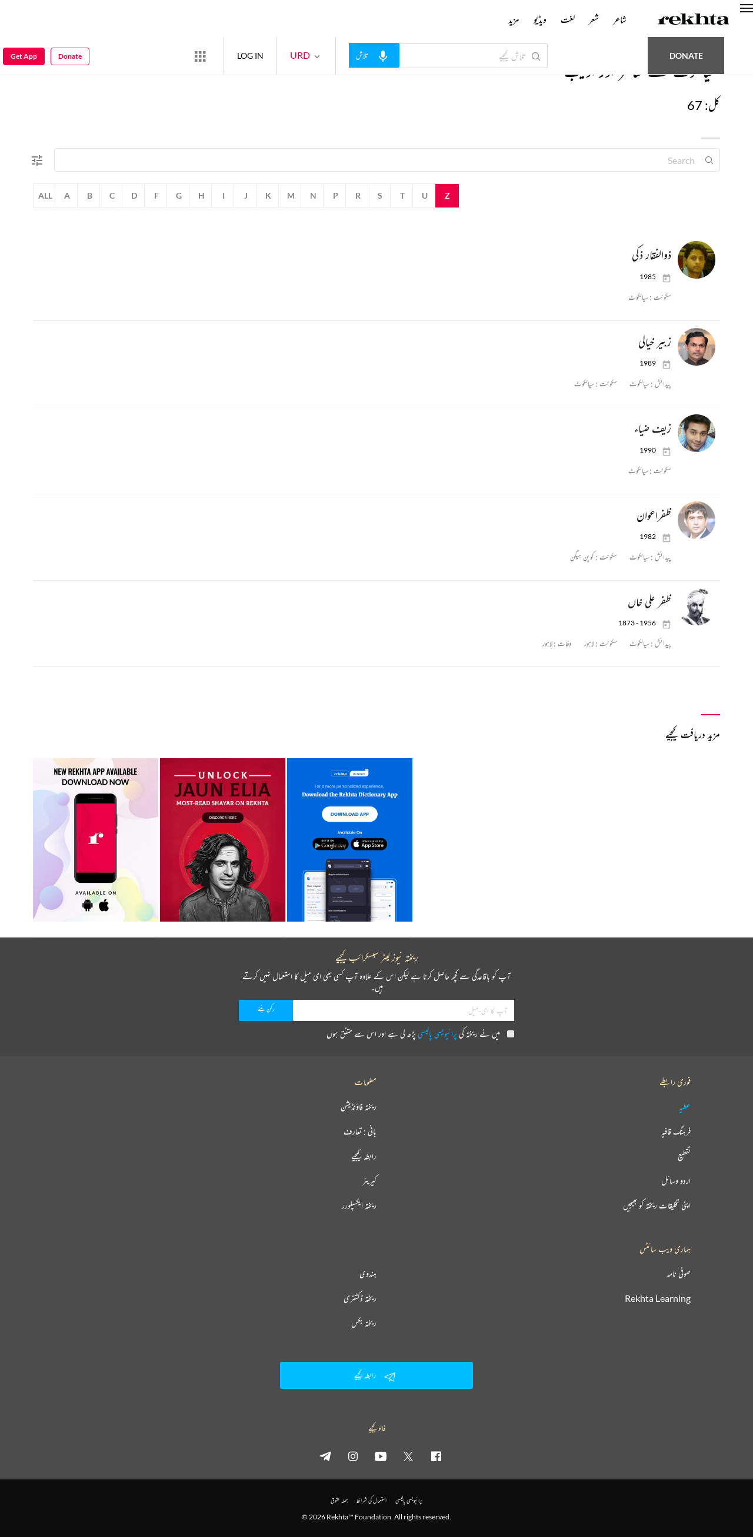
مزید (513, 19)
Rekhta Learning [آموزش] (658, 1298)
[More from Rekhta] (200, 55)
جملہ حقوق (339, 1500)
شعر (594, 19)
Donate (686, 56)
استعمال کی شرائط (371, 1500)
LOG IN (250, 56)
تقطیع (684, 1156)
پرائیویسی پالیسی (437, 1033)
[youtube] (380, 1455)
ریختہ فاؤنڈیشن (358, 1106)
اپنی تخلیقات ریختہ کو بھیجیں (657, 1205)
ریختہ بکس (363, 1323)
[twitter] (408, 1455)
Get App (24, 56)
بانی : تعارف (360, 1131)
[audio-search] (374, 55)
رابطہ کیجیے (363, 1156)
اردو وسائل (676, 1181)
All (45, 195)
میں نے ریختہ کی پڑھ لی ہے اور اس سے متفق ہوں (420, 1033)
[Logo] (693, 20)
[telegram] (325, 1455)
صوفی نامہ (679, 1273)
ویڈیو (540, 19)
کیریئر (369, 1181)
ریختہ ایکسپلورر (359, 1205)
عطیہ (685, 1106)
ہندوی (367, 1273)
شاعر (620, 19)
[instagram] (353, 1455)
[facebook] (436, 1455)
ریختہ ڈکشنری (360, 1298)
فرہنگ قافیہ (676, 1131)
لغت (568, 19)
